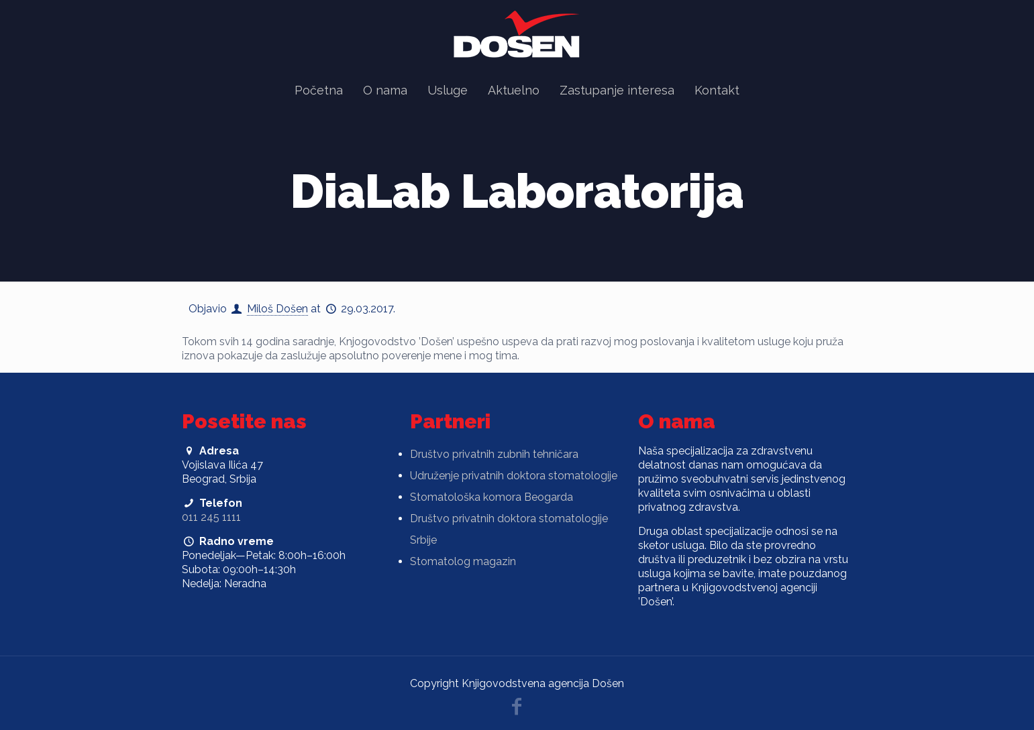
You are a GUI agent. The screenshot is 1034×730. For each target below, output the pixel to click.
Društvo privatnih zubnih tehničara (494, 454)
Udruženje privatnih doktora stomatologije (513, 475)
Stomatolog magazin (463, 561)
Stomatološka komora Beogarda (491, 497)
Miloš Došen (277, 308)
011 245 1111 (211, 517)
